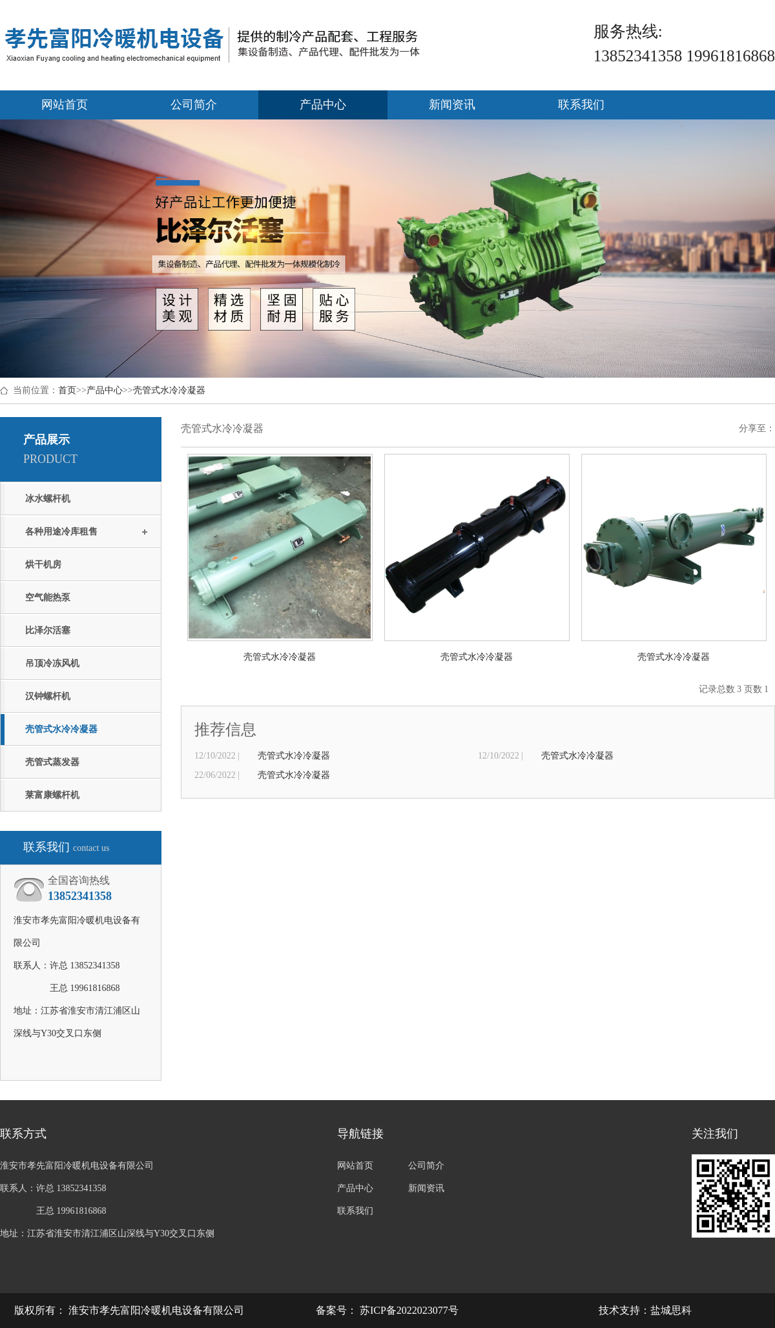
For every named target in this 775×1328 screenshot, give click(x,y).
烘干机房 (43, 564)
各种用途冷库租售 (61, 531)
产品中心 (323, 104)
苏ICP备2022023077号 (408, 1310)
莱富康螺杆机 (52, 795)
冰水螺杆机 (47, 499)
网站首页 (64, 104)
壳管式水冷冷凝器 (169, 390)
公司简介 (193, 104)
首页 (67, 390)
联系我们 (581, 104)
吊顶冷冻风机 (52, 663)
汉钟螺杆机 (47, 696)
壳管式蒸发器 (52, 762)
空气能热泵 (47, 597)
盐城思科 (671, 1310)
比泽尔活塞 (47, 630)
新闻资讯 (452, 104)
